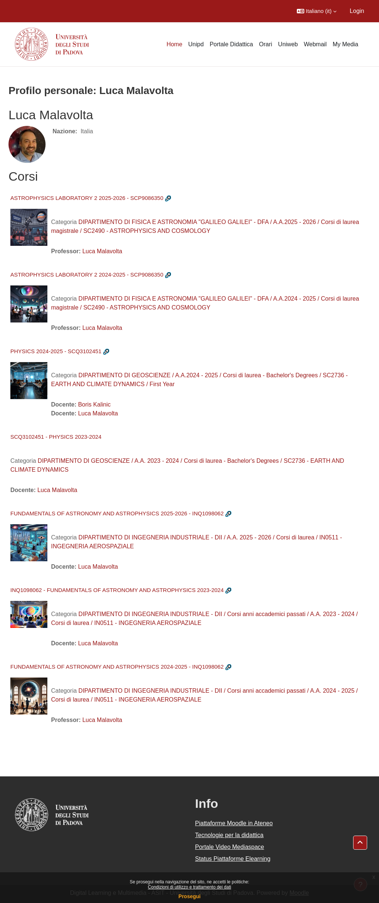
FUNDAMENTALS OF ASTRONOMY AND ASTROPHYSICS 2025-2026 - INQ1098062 (117, 513)
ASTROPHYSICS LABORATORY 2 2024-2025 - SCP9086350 (86, 274)
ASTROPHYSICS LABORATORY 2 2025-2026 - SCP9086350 (86, 198)
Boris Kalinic (94, 404)
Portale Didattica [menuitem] (231, 44)
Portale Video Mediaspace (229, 847)
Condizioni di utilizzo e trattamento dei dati (189, 887)
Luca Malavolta (102, 251)
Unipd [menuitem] (196, 44)
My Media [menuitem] (345, 44)
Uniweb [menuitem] (288, 44)
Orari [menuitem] (265, 44)
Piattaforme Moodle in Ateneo (234, 823)
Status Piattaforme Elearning (233, 859)
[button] (316, 11)
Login (357, 11)
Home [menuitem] (174, 44)
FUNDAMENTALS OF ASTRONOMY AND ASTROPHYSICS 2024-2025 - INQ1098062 (117, 666)
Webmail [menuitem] (315, 44)
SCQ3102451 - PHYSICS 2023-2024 (55, 437)
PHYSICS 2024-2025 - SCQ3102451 (55, 351)
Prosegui (189, 896)
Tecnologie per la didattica (229, 835)
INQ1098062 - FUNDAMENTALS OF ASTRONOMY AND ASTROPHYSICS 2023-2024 (117, 590)
